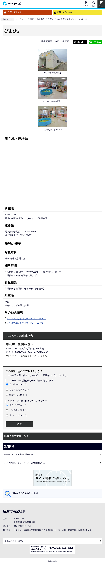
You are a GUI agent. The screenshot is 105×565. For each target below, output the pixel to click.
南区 (32, 19)
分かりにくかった (18, 394)
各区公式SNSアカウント (15, 541)
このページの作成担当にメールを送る (28, 356)
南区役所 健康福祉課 (18, 344)
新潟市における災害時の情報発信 (18, 454)
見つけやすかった (18, 405)
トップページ (21, 19)
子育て (51, 19)
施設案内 (41, 19)
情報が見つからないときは (25, 493)
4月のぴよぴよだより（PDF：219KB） (26, 318)
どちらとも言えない (19, 389)
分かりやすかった (18, 384)
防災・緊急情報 (14, 12)
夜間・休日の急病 (64, 12)
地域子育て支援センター (67, 19)
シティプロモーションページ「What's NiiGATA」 (25, 463)
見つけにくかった (18, 415)
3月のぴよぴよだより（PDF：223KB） (26, 323)
